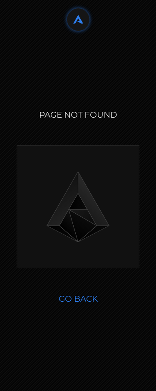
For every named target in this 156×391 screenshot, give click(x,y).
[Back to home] (78, 19)
